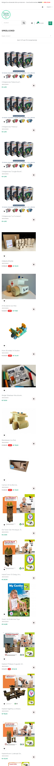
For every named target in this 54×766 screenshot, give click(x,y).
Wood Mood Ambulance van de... (12, 671)
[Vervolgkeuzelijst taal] (49, 7)
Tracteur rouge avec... (36, 599)
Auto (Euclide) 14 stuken (11, 178)
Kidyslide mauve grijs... (36, 353)
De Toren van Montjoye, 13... (12, 248)
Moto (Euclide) (7, 389)
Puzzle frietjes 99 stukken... (12, 529)
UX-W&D (38, 753)
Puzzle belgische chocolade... (39, 459)
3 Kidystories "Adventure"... (11, 72)
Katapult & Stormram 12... (11, 353)
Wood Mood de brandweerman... (34, 671)
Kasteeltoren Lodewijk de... (38, 318)
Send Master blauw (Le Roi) (38, 564)
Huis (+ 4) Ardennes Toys (11, 283)
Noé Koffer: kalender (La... (37, 424)
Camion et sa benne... (36, 213)
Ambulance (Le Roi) (35, 142)
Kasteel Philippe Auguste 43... (39, 283)
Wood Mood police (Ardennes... (13, 707)
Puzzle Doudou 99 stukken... (38, 494)
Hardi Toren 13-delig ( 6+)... (37, 248)
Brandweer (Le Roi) (9, 213)
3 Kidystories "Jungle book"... (12, 107)
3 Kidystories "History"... (36, 72)
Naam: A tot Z (27, 36)
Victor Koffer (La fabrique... (11, 634)
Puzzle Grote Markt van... (37, 529)
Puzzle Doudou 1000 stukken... (13, 494)
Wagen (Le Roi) (33, 634)
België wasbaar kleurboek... (38, 178)
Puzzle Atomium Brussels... (11, 459)
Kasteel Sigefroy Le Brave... (11, 318)
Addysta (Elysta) (7, 142)
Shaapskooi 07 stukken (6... (11, 599)
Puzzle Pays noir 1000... (10, 564)
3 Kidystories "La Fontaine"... (38, 107)
